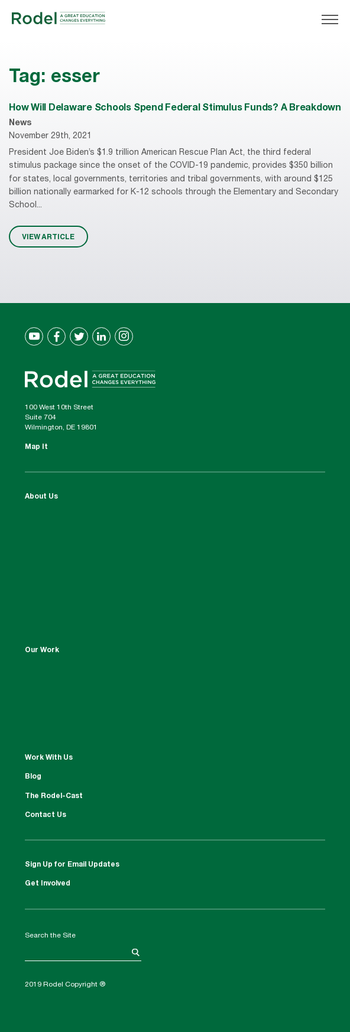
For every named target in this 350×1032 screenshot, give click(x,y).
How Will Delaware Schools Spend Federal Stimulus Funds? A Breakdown (175, 108)
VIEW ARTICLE (48, 236)
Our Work (42, 650)
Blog (33, 776)
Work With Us (49, 757)
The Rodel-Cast (54, 796)
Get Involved (47, 883)
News (20, 123)
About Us (41, 496)
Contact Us (45, 815)
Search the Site (50, 935)
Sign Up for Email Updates (72, 864)
